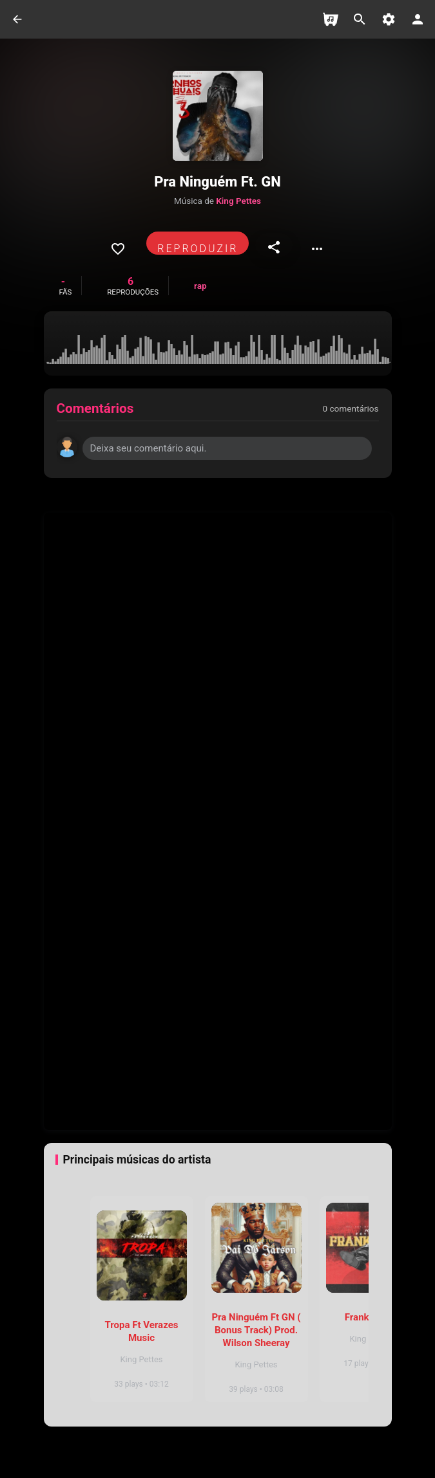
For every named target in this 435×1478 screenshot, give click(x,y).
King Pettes (238, 201)
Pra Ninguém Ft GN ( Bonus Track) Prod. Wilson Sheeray (255, 1330)
